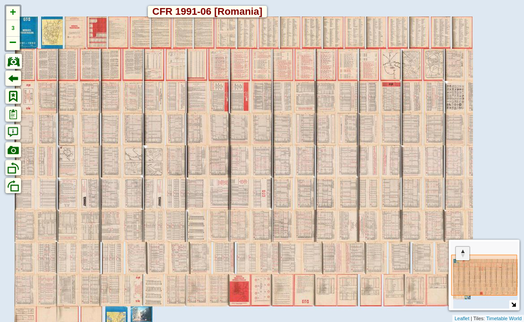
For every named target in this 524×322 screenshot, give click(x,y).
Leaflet (462, 318)
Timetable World (504, 318)
